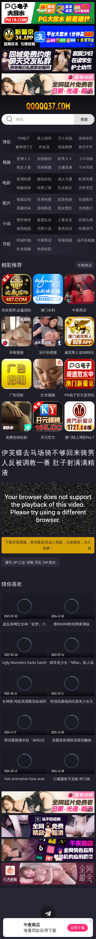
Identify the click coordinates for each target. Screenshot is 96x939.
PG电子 (24, 138)
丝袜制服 (44, 167)
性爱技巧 (86, 228)
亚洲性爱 (24, 178)
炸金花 (44, 146)
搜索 (84, 119)
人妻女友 (65, 219)
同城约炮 (24, 240)
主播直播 (65, 167)
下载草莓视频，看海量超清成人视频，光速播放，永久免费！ (48, 545)
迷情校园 (24, 228)
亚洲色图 (44, 199)
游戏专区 (86, 138)
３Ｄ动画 (86, 158)
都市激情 (24, 219)
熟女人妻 (24, 167)
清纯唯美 (44, 208)
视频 (7, 162)
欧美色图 (65, 199)
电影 (7, 182)
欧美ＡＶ (65, 158)
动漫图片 (86, 199)
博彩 (7, 142)
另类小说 (44, 228)
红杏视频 (24, 248)
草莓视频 (65, 240)
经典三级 (44, 187)
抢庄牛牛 (86, 146)
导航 (7, 244)
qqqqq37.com (48, 106)
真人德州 (44, 138)
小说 (7, 223)
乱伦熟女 (65, 187)
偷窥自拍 (24, 199)
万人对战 (65, 138)
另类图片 (86, 208)
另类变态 (86, 187)
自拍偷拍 (44, 158)
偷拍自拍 (44, 178)
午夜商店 (44, 240)
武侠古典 (86, 219)
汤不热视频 (86, 240)
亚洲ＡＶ (24, 158)
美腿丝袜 (24, 208)
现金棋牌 (65, 146)
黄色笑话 (65, 228)
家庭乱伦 (44, 219)
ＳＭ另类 (86, 167)
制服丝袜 (24, 187)
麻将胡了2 (24, 146)
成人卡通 (65, 178)
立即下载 (77, 927)
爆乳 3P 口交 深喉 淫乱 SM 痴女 (30, 562)
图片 (7, 203)
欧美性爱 (86, 178)
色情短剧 (44, 248)
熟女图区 (65, 208)
